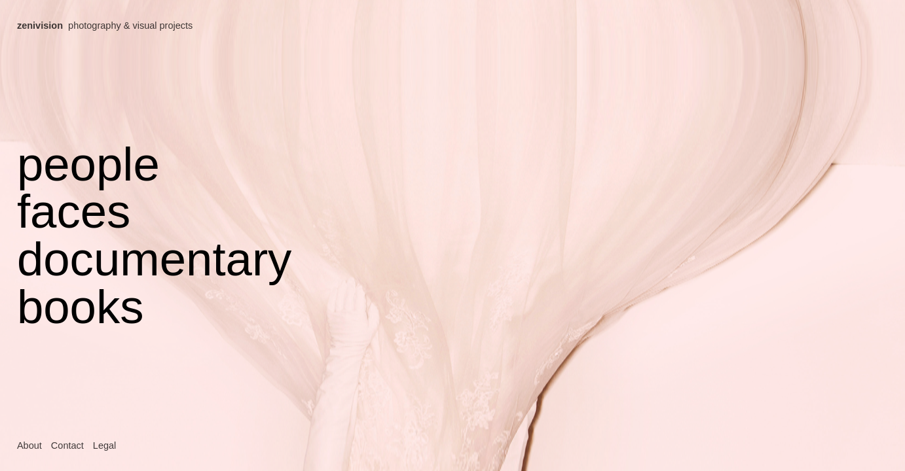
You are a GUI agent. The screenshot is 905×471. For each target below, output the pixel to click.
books (80, 306)
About (29, 445)
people (88, 163)
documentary (154, 258)
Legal (104, 445)
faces (73, 210)
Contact (67, 445)
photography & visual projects (105, 25)
